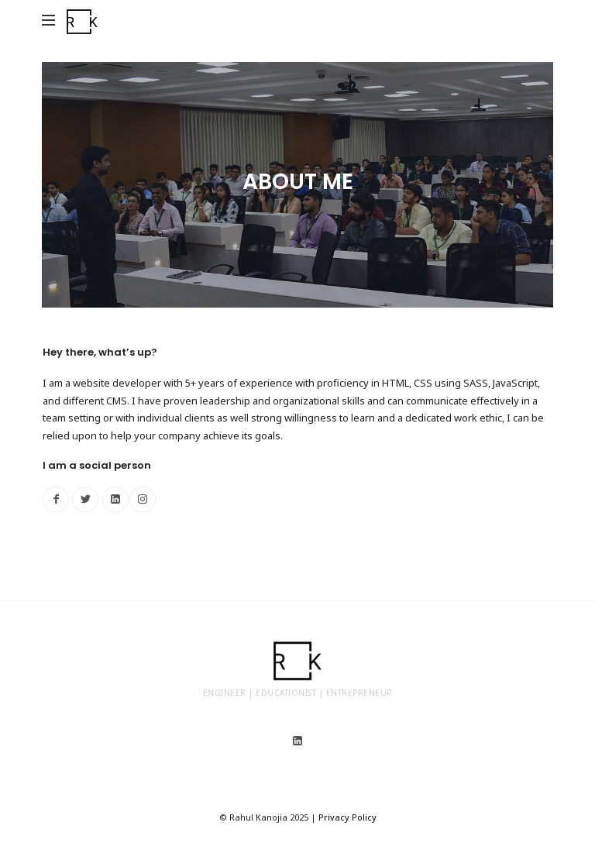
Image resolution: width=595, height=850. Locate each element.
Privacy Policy (347, 817)
